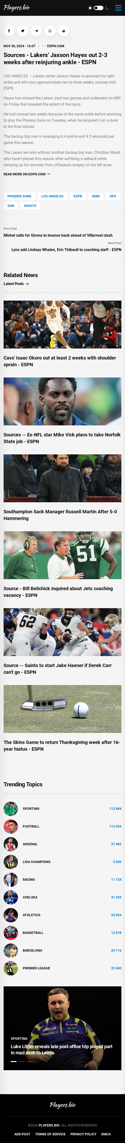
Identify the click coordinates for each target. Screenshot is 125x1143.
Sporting (31, 809)
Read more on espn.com (27, 174)
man (96, 196)
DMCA (106, 1134)
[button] (9, 30)
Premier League (36, 968)
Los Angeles (52, 196)
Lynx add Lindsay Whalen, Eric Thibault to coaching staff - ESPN (66, 249)
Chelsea (30, 897)
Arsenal (30, 844)
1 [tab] (14, 1061)
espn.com (55, 46)
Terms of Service (50, 1134)
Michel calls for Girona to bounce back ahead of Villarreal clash (58, 235)
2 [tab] (22, 1061)
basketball (33, 933)
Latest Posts (16, 283)
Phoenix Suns (19, 196)
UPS (113, 196)
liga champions (37, 862)
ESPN (78, 196)
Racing (29, 879)
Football (31, 826)
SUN (10, 206)
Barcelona (32, 950)
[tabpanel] (62, 1028)
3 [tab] (30, 1061)
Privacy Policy (83, 1134)
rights (30, 206)
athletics (31, 915)
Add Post (22, 1134)
